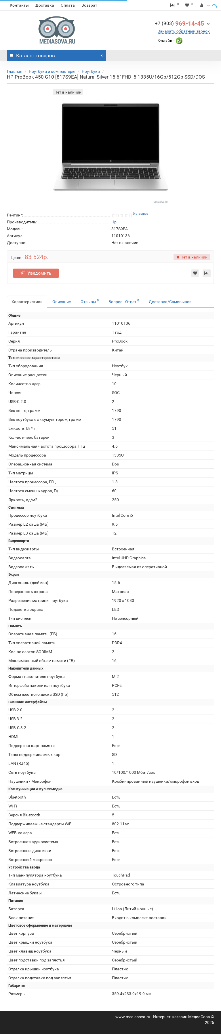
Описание (61, 301)
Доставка (44, 5)
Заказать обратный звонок (184, 31)
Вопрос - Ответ (123, 301)
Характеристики (27, 301)
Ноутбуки (91, 71)
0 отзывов (140, 214)
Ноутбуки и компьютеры (52, 71)
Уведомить (36, 273)
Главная (14, 71)
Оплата (68, 5)
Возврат (89, 5)
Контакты (19, 5)
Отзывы (90, 301)
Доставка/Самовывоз (170, 301)
